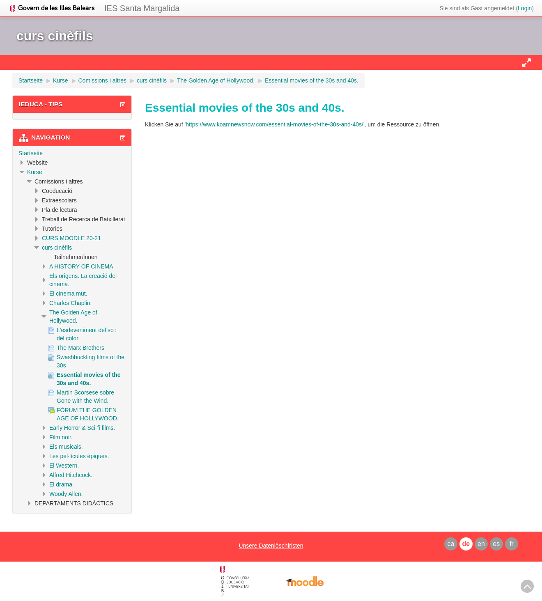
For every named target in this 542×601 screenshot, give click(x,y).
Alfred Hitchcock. (70, 475)
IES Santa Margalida (141, 8)
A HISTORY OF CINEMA (81, 266)
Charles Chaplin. (70, 303)
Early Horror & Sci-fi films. (82, 427)
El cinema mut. (68, 293)
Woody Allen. (66, 494)
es (496, 543)
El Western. (64, 465)
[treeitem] (72, 153)
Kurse (34, 172)
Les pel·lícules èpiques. (79, 456)
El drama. (61, 484)
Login (525, 8)
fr (512, 543)
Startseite (30, 153)
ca (450, 543)
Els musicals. (66, 446)
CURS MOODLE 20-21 (71, 238)
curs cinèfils (57, 247)
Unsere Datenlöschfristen (271, 545)
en (481, 543)
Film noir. (61, 437)
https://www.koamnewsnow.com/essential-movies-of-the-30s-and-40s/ (274, 124)
